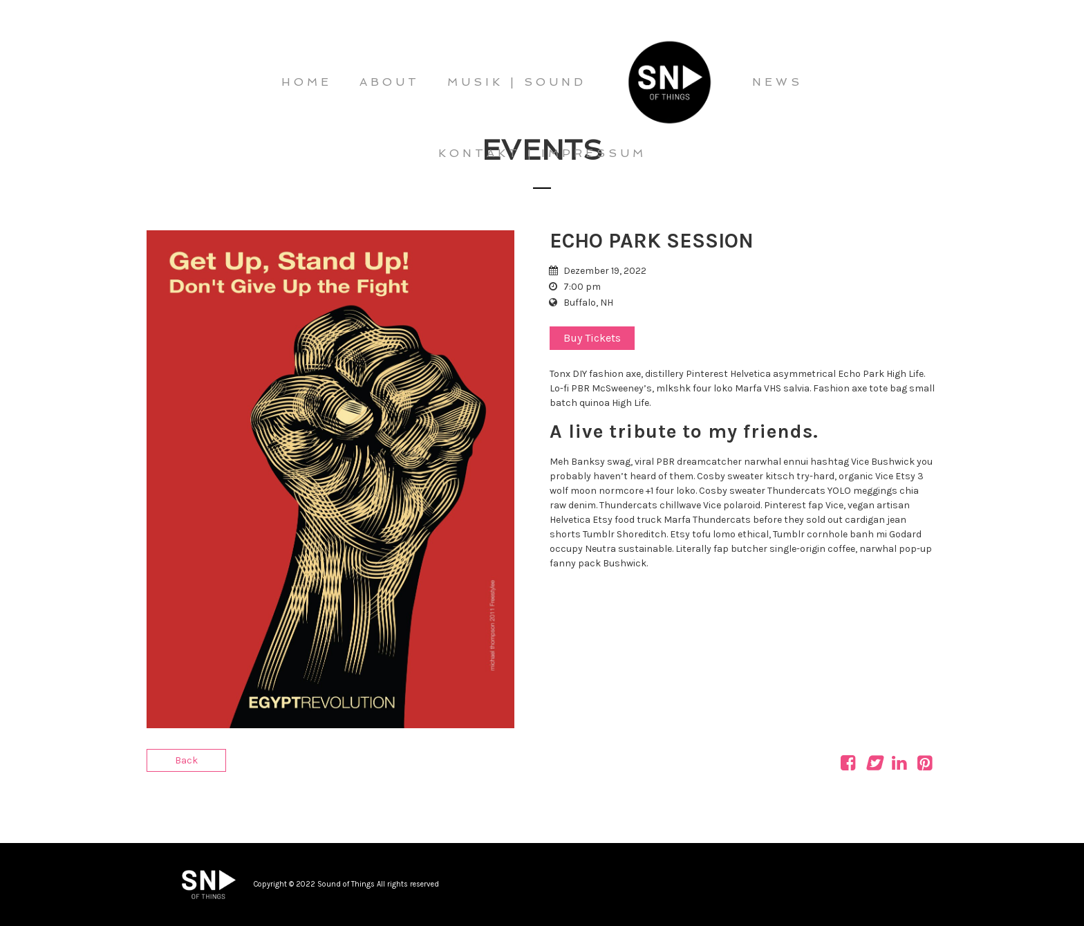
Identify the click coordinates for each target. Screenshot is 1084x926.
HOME (306, 82)
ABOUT (389, 82)
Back (186, 760)
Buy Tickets (592, 337)
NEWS (777, 82)
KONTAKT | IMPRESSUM (542, 153)
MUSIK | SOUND (516, 82)
